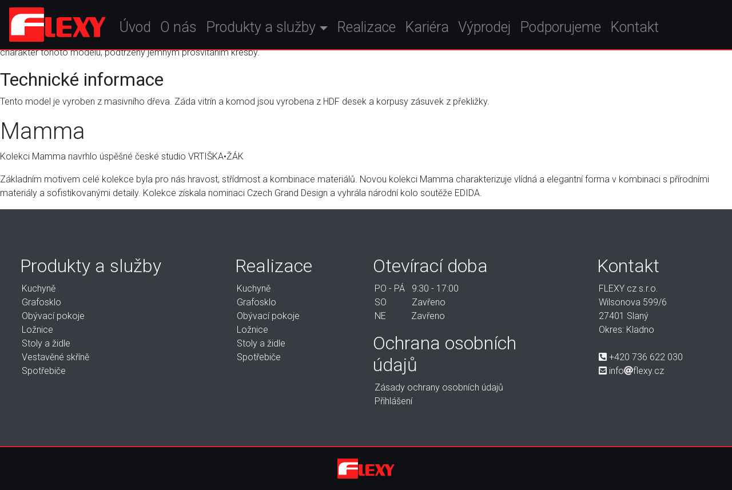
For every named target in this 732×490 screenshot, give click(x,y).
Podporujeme (577, 30)
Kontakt (651, 30)
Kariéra (444, 30)
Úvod (153, 30)
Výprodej (501, 30)
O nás (196, 30)
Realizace (383, 30)
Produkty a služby (278, 30)
